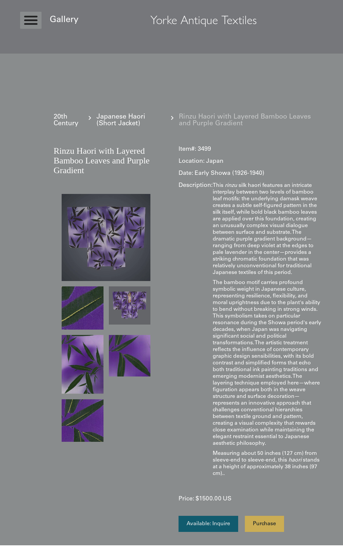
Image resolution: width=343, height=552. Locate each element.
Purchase (264, 524)
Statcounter (13, 548)
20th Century (66, 120)
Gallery (64, 20)
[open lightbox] (106, 237)
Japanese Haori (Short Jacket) (120, 120)
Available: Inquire (208, 524)
